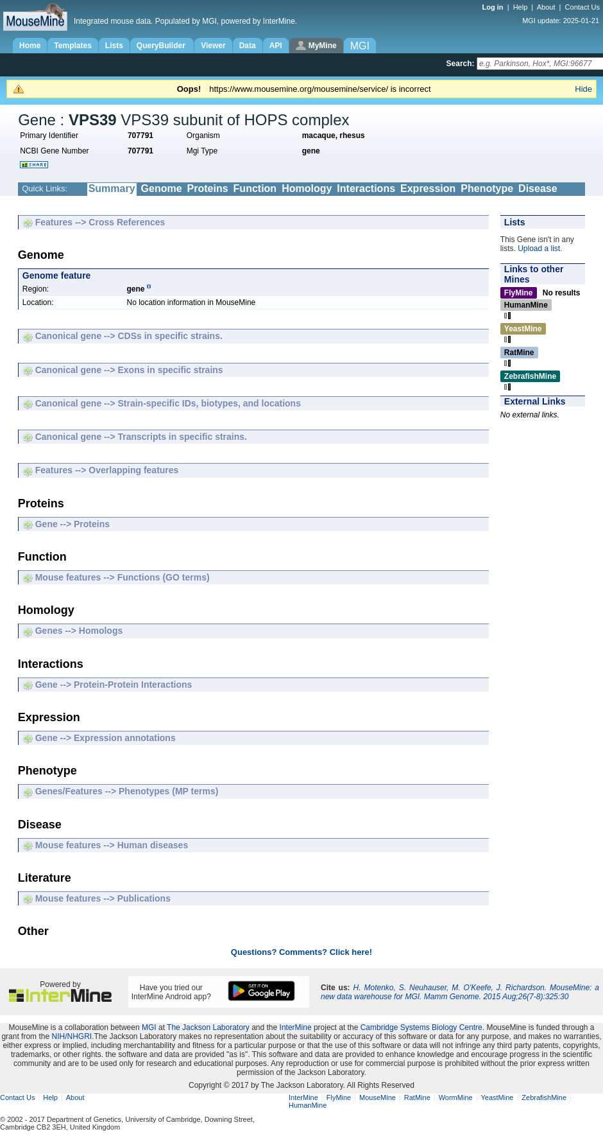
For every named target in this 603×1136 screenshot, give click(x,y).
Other (348, 201)
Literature (306, 201)
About (546, 7)
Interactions (366, 188)
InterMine (296, 1027)
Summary (112, 188)
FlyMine (339, 1097)
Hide (583, 89)
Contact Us (582, 7)
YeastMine (496, 1097)
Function (255, 188)
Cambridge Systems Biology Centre (421, 1027)
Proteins (207, 188)
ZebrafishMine (544, 1097)
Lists (114, 45)
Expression (427, 188)
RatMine (417, 1097)
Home (29, 45)
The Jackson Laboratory (208, 1027)
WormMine (456, 1097)
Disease (537, 188)
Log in (493, 7)
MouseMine (377, 1097)
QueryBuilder (162, 45)
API (275, 45)
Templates (72, 45)
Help (520, 7)
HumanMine (308, 1105)
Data (247, 45)
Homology (307, 188)
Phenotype (487, 188)
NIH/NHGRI (71, 1036)
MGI (149, 1027)
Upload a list (539, 248)
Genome (161, 188)
